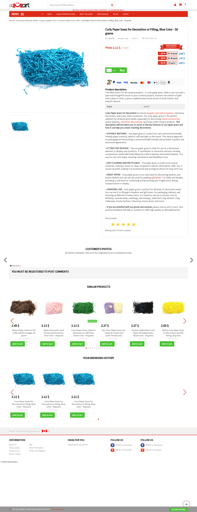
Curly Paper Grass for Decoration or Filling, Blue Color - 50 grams (24, 405)
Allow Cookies (178, 509)
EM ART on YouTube (120, 451)
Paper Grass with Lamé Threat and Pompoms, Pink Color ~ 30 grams (54, 333)
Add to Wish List (149, 38)
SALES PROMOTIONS (66, 14)
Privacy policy (14, 449)
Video (125, 14)
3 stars (123, 224)
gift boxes (156, 177)
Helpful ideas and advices (78, 446)
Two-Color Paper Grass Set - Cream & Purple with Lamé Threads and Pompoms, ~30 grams (113, 333)
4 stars (128, 224)
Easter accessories (170, 119)
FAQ (30, 446)
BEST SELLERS (86, 14)
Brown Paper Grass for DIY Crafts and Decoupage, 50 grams (23, 333)
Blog (115, 14)
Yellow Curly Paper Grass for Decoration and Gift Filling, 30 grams (173, 333)
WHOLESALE (102, 14)
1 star (113, 224)
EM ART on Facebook (121, 446)
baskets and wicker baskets (160, 113)
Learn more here (57, 509)
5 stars (133, 224)
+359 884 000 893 (116, 10)
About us (12, 446)
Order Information (36, 449)
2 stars (118, 224)
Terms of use (14, 452)
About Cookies (15, 455)
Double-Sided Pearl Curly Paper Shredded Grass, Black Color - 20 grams (143, 333)
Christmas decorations (131, 122)
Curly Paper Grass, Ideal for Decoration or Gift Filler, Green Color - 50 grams (83, 333)
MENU (18, 14)
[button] (84, 348)
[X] (10, 509)
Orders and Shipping (37, 452)
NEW (49, 14)
